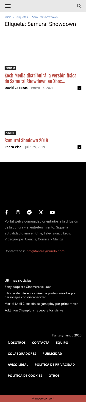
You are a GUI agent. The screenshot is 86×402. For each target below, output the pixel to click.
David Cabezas (16, 87)
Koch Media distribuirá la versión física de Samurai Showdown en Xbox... (41, 78)
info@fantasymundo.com (45, 251)
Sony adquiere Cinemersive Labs (28, 287)
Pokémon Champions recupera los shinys (34, 310)
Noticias (10, 67)
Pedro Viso (13, 147)
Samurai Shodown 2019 (26, 140)
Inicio (8, 17)
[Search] (79, 6)
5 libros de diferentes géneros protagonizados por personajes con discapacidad (40, 295)
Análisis (10, 132)
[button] (7, 6)
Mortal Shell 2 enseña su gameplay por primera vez (41, 304)
